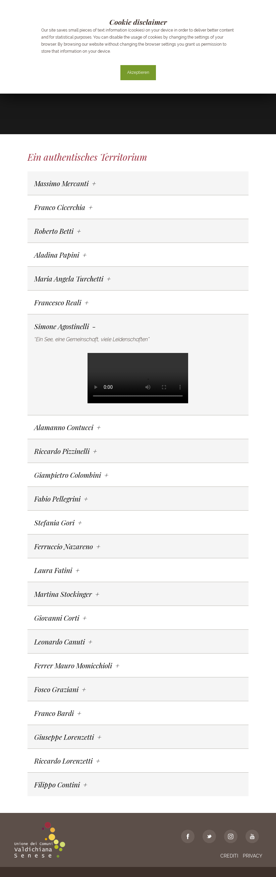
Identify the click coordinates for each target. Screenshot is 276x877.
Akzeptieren (138, 72)
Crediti (229, 856)
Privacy (252, 856)
